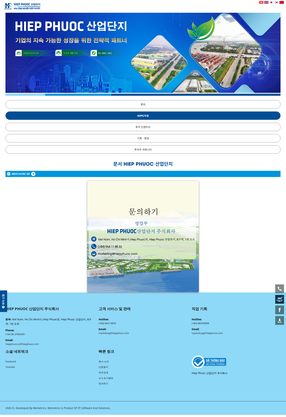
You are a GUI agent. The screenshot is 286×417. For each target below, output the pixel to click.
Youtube (10, 368)
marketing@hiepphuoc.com (114, 333)
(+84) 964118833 (107, 323)
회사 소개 (104, 362)
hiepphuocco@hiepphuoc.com (22, 344)
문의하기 (103, 385)
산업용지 (103, 368)
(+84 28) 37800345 (15, 334)
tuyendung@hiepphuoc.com (207, 333)
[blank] (236, 362)
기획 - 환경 (143, 138)
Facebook (10, 362)
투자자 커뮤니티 (143, 149)
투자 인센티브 (143, 127)
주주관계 (103, 374)
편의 (143, 104)
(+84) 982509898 (200, 323)
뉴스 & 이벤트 (106, 379)
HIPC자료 (143, 115)
